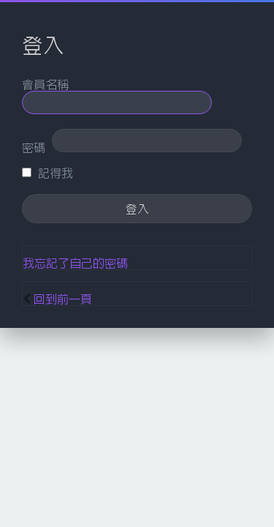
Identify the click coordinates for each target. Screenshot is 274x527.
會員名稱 (45, 84)
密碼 (33, 147)
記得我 (47, 173)
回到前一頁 (63, 298)
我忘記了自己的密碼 (75, 263)
